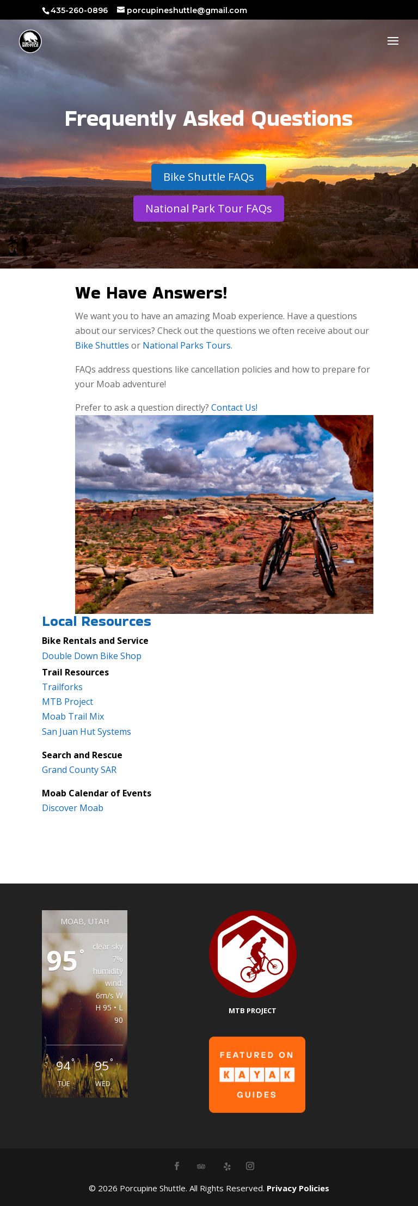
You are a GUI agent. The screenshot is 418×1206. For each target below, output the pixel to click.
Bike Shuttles (102, 345)
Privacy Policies (298, 1188)
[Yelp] (227, 1166)
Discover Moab (72, 808)
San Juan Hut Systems (86, 732)
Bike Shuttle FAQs (208, 176)
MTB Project (67, 702)
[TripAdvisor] (201, 1166)
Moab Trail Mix (73, 716)
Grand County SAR (79, 770)
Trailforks (62, 687)
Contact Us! (234, 407)
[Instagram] (250, 1166)
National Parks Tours (187, 345)
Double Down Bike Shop (92, 656)
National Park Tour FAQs (208, 208)
